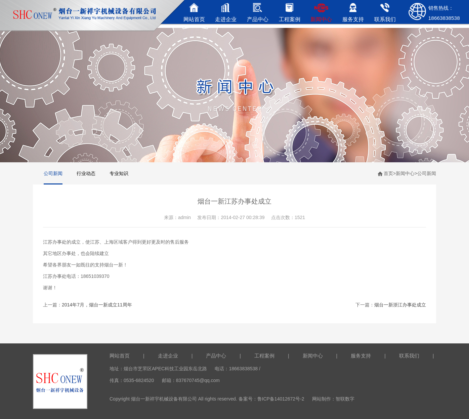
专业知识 (119, 173)
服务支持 (361, 356)
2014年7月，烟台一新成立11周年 (97, 304)
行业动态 (86, 173)
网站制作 (321, 399)
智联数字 (345, 399)
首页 (388, 173)
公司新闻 (53, 173)
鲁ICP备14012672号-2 (280, 399)
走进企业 (168, 356)
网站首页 (120, 356)
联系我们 (409, 356)
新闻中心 (405, 173)
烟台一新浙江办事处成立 (400, 304)
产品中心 (216, 356)
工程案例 (264, 356)
